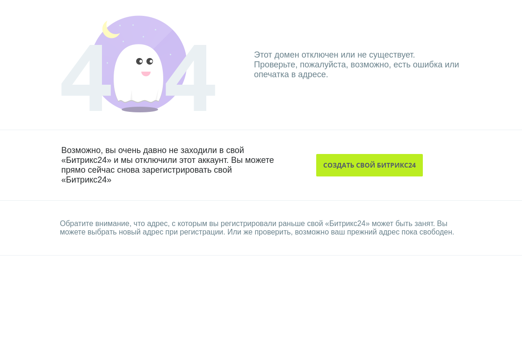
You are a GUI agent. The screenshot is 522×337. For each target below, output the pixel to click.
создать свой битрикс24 (369, 165)
